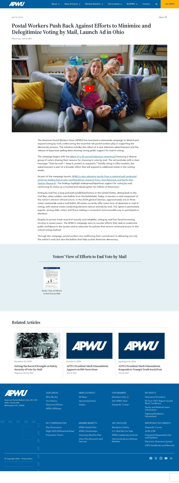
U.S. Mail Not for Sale (122, 431)
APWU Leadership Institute (125, 435)
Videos (82, 405)
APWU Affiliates (53, 409)
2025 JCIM (150, 431)
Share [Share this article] (163, 17)
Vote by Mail (26, 39)
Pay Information (54, 427)
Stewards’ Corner (120, 405)
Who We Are (52, 397)
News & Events (71, 4)
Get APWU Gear (120, 401)
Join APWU (169, 4)
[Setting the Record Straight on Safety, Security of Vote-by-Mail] (37, 353)
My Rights (150, 393)
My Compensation (56, 423)
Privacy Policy (27, 459)
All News (83, 397)
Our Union (52, 393)
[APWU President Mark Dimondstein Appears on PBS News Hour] (89, 353)
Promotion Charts (54, 435)
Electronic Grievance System (159, 442)
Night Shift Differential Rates (60, 431)
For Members (119, 393)
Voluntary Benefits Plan (90, 435)
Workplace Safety (120, 427)
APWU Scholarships (88, 431)
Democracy (16, 39)
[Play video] (89, 88)
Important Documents (158, 423)
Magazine (18, 373)
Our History (51, 401)
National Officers (54, 405)
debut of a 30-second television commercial (93, 157)
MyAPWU (131, 4)
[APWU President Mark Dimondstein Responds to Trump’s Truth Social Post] (141, 353)
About (54, 4)
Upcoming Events (87, 401)
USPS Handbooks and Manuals (159, 445)
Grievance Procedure (155, 397)
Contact (146, 4)
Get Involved (113, 4)
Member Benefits (93, 4)
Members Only (120, 397)
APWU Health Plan (87, 427)
